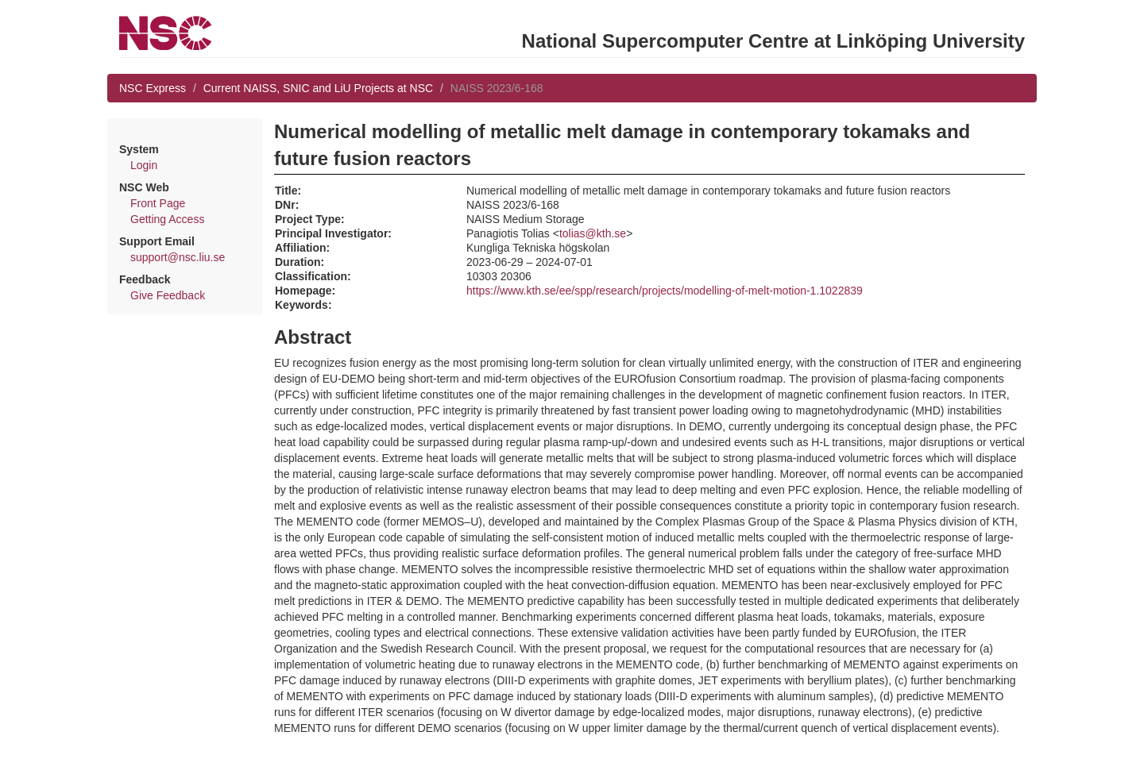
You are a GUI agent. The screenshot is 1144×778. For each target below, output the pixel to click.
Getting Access (167, 219)
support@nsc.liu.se (177, 257)
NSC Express (152, 88)
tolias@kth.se (592, 233)
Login (143, 165)
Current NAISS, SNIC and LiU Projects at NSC (318, 88)
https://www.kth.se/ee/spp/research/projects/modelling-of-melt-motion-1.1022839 (664, 290)
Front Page (157, 203)
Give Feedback (167, 295)
